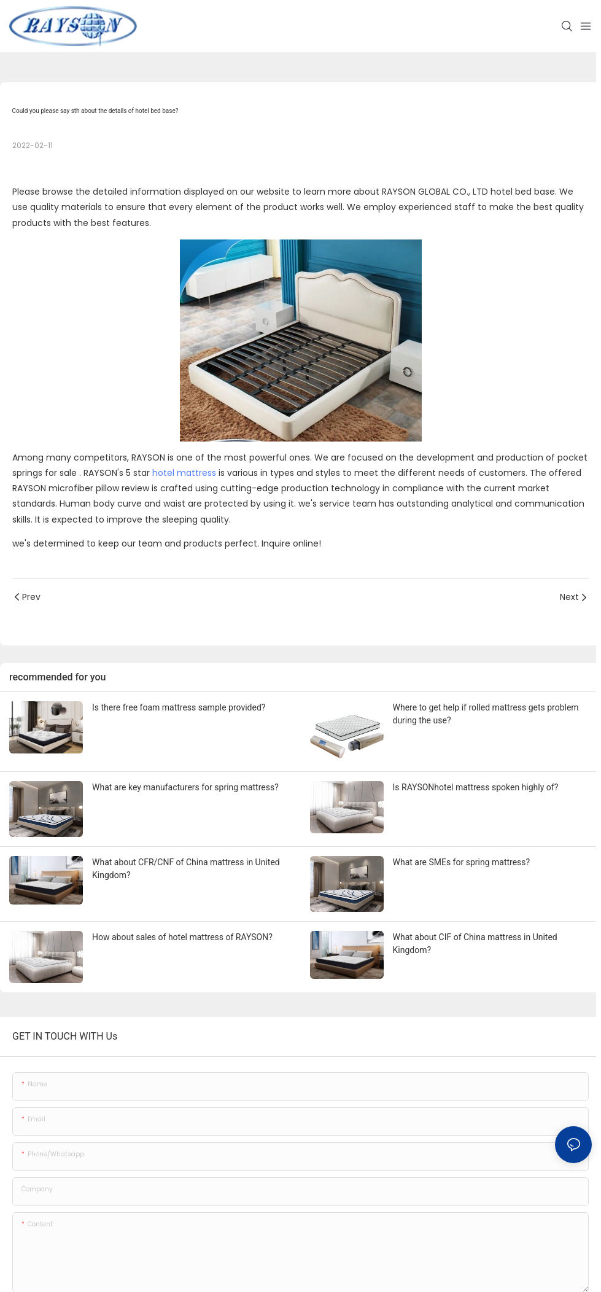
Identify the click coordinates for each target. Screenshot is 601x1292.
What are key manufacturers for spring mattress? (185, 787)
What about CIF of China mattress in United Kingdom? (475, 943)
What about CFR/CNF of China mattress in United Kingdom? (186, 868)
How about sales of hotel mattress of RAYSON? (182, 937)
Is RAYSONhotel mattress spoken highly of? (476, 787)
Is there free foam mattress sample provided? (178, 707)
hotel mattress (184, 473)
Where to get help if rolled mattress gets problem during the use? (486, 713)
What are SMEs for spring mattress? (461, 862)
